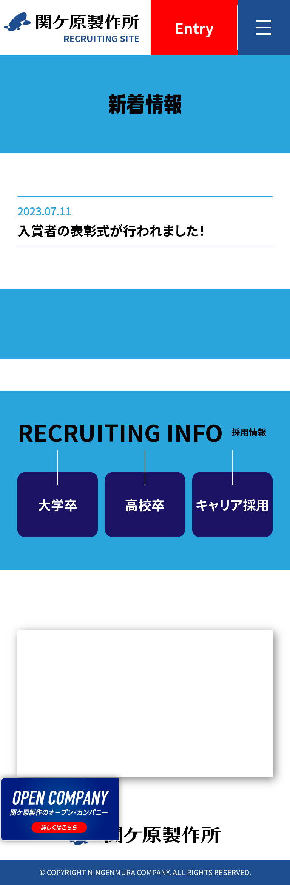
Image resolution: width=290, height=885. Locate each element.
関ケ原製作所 (144, 834)
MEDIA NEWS (145, 703)
